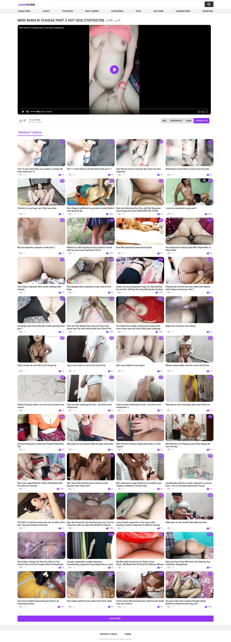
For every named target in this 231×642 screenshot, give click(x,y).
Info (164, 121)
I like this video (20, 120)
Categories (117, 11)
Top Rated (67, 11)
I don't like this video (24, 120)
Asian (26, 5)
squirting (207, 11)
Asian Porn (24, 11)
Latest (46, 11)
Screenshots (176, 121)
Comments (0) (201, 121)
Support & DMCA (108, 634)
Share (189, 121)
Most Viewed (92, 11)
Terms (127, 634)
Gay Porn (158, 11)
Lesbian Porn (183, 11)
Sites (138, 11)
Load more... (115, 618)
